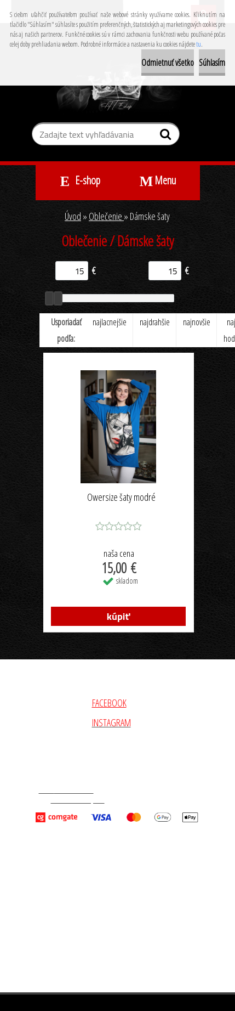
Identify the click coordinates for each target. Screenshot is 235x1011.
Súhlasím (212, 63)
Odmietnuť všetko (167, 63)
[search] (166, 136)
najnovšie (196, 322)
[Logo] (117, 87)
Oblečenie (106, 216)
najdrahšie (155, 322)
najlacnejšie (110, 322)
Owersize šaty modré (121, 498)
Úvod (73, 216)
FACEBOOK (109, 702)
